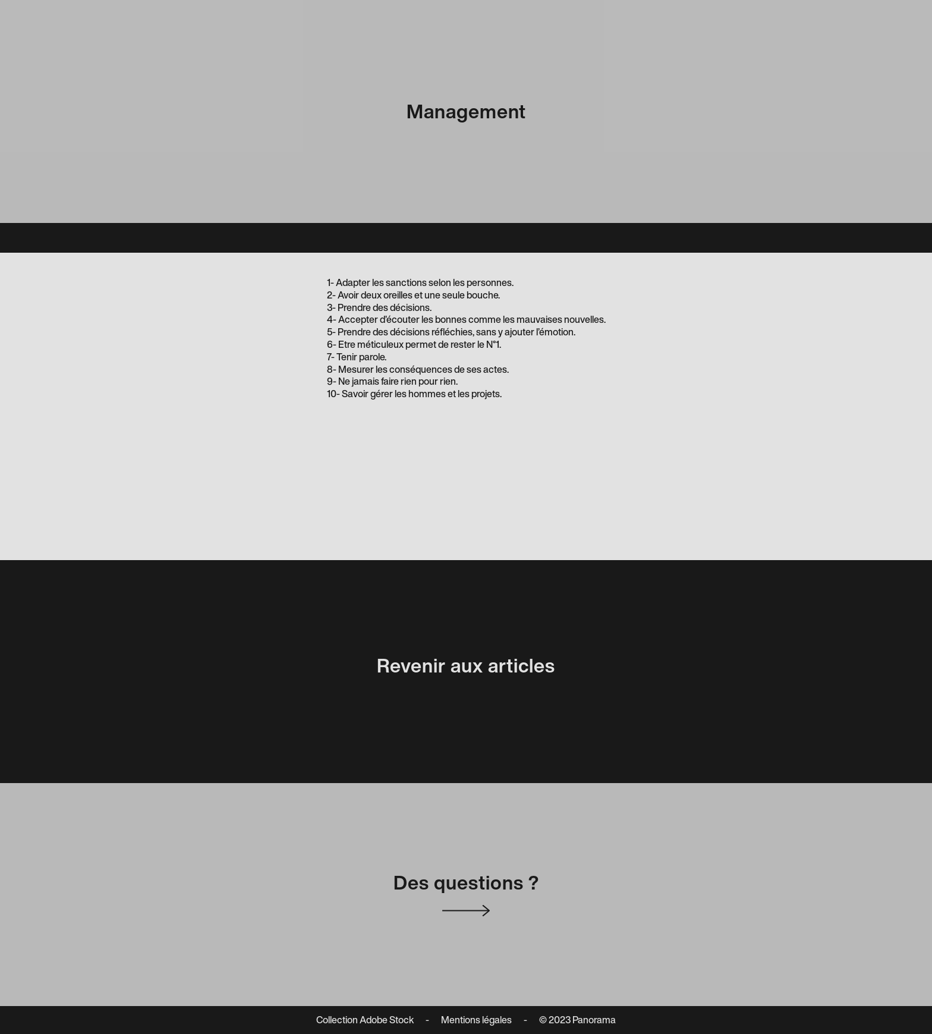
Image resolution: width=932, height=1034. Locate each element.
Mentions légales (476, 1020)
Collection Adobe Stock (365, 1020)
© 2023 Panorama (577, 1020)
